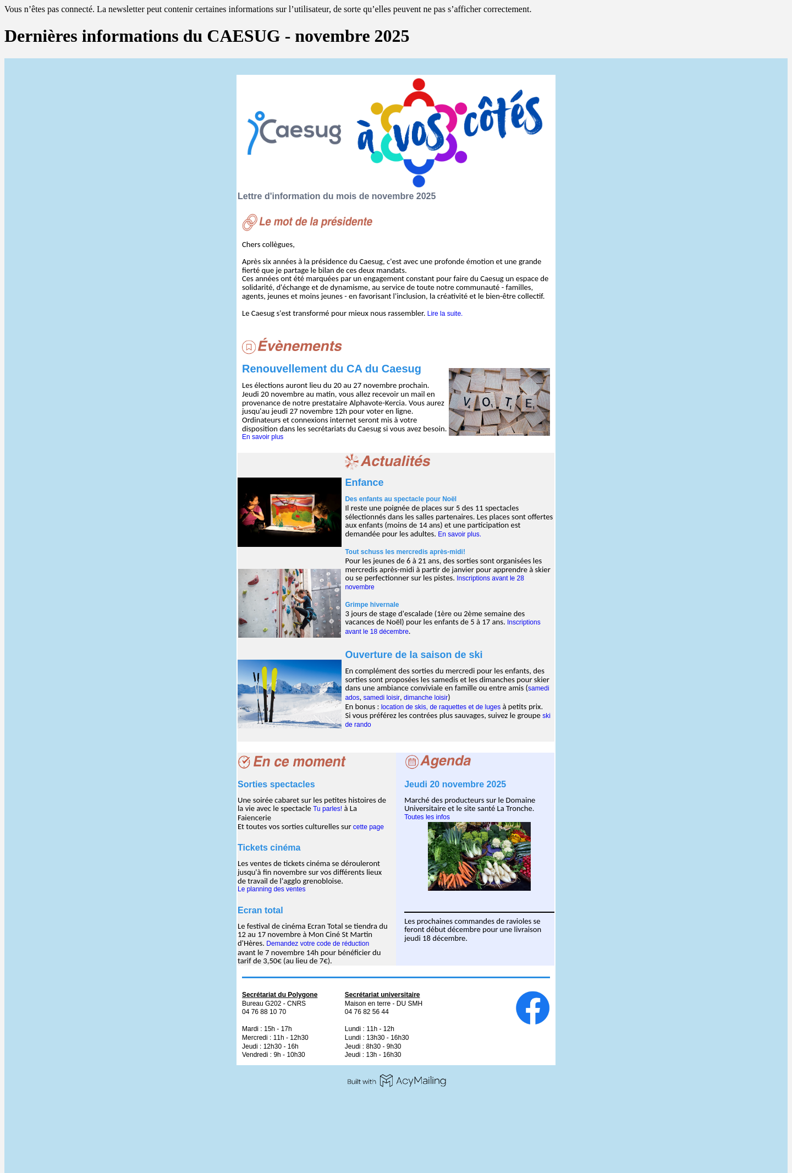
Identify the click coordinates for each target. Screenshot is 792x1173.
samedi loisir (381, 697)
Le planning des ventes (271, 889)
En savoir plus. (459, 534)
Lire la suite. (445, 313)
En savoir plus (262, 437)
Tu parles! (327, 809)
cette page (368, 827)
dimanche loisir (426, 697)
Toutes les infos (427, 817)
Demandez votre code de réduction (317, 943)
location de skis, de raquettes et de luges (441, 707)
